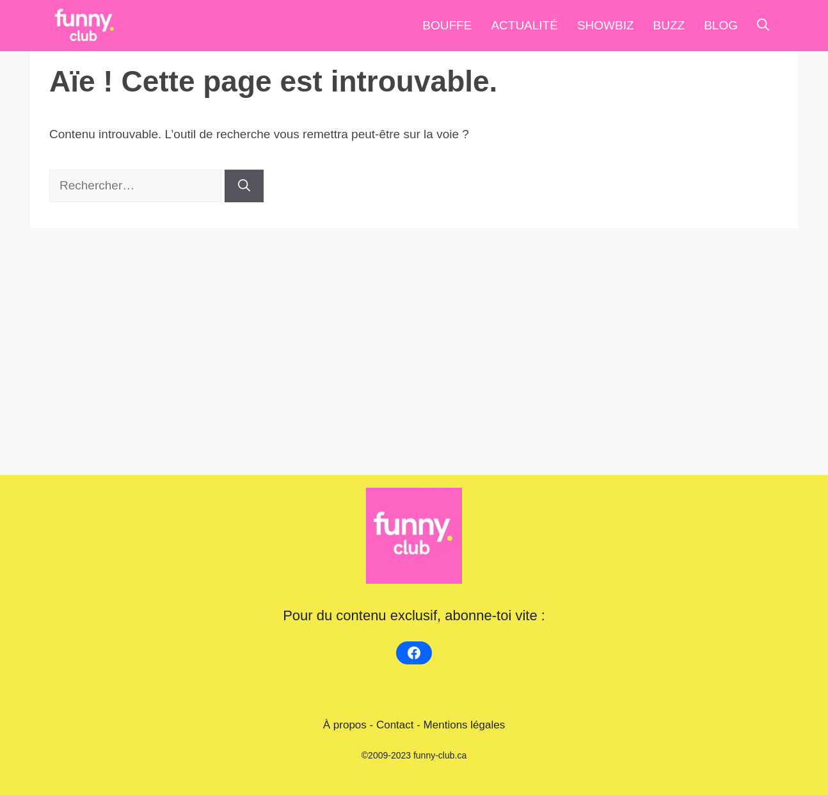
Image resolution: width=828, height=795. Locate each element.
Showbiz (605, 25)
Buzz (669, 25)
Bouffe (447, 25)
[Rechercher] (244, 186)
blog (721, 25)
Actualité (524, 25)
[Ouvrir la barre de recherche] (763, 25)
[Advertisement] (414, 339)
